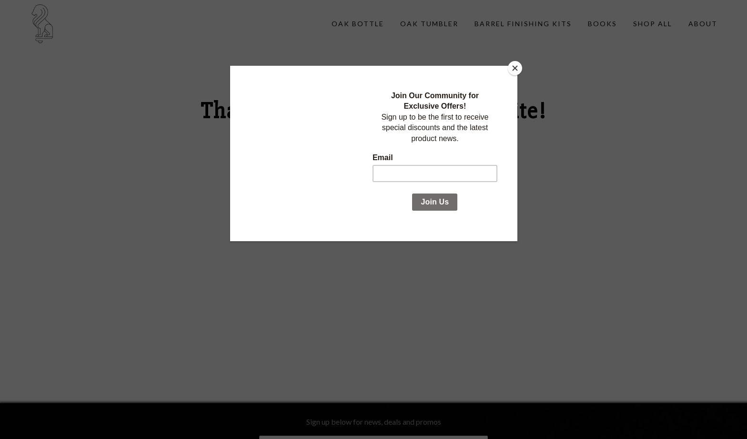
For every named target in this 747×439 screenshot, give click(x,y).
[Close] (515, 68)
